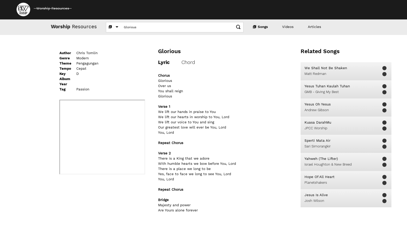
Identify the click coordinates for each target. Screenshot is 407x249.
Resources (74, 27)
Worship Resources (52, 8)
